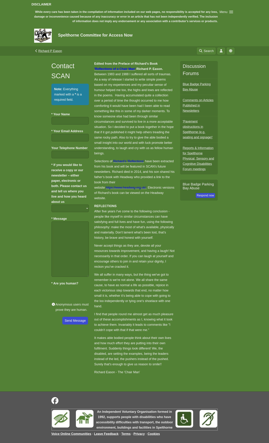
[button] (226, 12)
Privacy (139, 434)
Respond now (205, 195)
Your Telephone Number (69, 148)
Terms (126, 434)
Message (59, 218)
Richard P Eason (48, 51)
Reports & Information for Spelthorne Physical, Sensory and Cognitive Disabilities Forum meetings (198, 158)
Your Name (60, 114)
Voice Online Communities (71, 434)
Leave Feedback (106, 434)
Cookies (154, 434)
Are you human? (64, 283)
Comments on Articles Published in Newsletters (198, 105)
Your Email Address (67, 131)
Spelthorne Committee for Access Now (95, 35)
